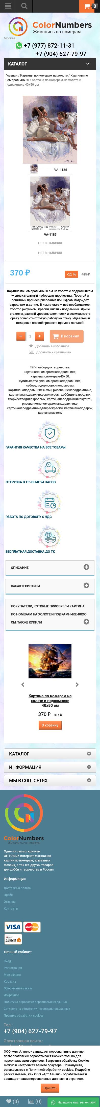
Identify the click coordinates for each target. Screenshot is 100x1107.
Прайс (8, 895)
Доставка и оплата (17, 888)
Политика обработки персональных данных (35, 1002)
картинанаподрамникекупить (69, 399)
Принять (50, 1088)
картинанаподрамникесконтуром (34, 394)
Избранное (11, 995)
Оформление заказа (18, 988)
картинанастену (50, 412)
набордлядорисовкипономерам (50, 385)
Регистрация (13, 968)
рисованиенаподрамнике (72, 390)
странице (76, 1079)
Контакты (11, 908)
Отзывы (10, 902)
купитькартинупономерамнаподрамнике (50, 381)
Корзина (10, 981)
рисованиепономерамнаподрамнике (50, 403)
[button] (73, 1102)
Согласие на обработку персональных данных (37, 1009)
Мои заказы (12, 975)
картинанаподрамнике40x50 (30, 390)
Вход (7, 961)
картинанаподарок (78, 408)
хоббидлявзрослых (75, 394)
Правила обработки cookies (23, 1015)
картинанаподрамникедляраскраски (35, 408)
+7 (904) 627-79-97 (30, 1031)
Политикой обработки (45, 1069)
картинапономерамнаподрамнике (50, 372)
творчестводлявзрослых (26, 399)
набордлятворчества (53, 367)
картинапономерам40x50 (50, 376)
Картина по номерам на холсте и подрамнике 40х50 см (50, 701)
